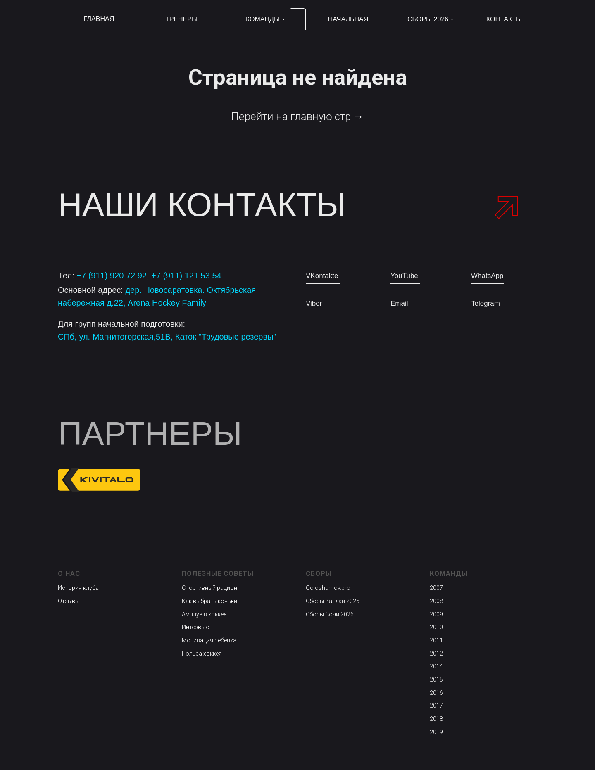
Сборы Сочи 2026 (330, 614)
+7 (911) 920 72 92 (111, 275)
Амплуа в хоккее (204, 614)
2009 (436, 614)
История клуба (78, 588)
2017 (436, 705)
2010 (436, 627)
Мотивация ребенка (209, 640)
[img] (493, 479)
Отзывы (68, 601)
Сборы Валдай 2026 (332, 601)
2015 (436, 679)
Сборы (319, 574)
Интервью (195, 627)
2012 (436, 653)
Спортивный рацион (209, 588)
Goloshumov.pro (328, 588)
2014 (436, 666)
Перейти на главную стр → (297, 116)
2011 (436, 640)
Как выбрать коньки (209, 601)
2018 (436, 718)
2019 (436, 732)
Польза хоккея (202, 653)
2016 (436, 692)
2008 (436, 601)
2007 (436, 588)
